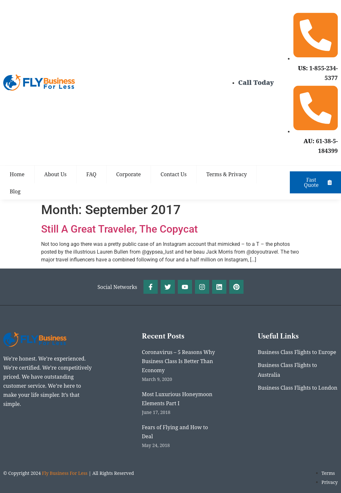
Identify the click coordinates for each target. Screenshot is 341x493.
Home (17, 174)
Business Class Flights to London (297, 388)
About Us (55, 174)
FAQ (91, 174)
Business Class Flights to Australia (287, 370)
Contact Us (174, 174)
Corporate (128, 174)
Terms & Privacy (226, 174)
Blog (15, 191)
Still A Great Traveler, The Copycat (119, 229)
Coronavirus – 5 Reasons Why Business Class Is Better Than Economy (178, 361)
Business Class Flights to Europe (297, 352)
